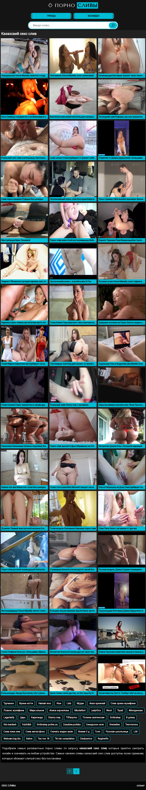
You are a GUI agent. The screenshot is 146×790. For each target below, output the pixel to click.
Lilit (135, 731)
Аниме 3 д (84, 731)
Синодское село (95, 724)
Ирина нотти (26, 703)
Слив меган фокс (35, 731)
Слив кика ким (11, 731)
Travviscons (131, 724)
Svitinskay (115, 717)
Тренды (51, 16)
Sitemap (140, 786)
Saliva (29, 738)
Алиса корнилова (59, 710)
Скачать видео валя (61, 731)
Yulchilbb (26, 724)
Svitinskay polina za (47, 724)
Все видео (93, 16)
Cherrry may (54, 717)
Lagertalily (8, 717)
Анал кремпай (97, 703)
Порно (73, 5)
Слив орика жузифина (123, 703)
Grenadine (114, 724)
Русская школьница (117, 731)
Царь (23, 717)
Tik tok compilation (65, 738)
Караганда (37, 717)
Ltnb (69, 703)
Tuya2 (120, 710)
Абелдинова (136, 710)
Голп (97, 731)
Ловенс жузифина (13, 710)
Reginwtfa (103, 738)
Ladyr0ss (96, 710)
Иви (58, 703)
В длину (130, 717)
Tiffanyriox (71, 717)
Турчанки (8, 703)
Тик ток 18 (43, 738)
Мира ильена (36, 710)
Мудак (80, 703)
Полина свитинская (93, 717)
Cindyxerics (86, 738)
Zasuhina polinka (72, 724)
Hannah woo (44, 703)
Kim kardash (9, 724)
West (109, 710)
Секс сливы (9, 785)
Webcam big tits (12, 738)
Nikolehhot (79, 710)
